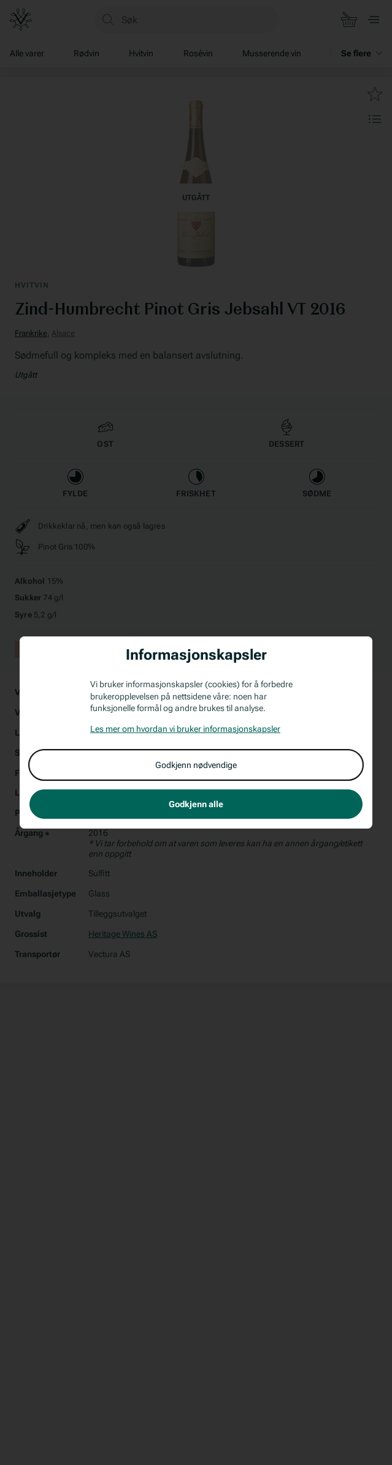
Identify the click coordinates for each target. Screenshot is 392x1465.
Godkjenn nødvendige (196, 765)
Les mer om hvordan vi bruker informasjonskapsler (185, 729)
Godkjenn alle (196, 804)
